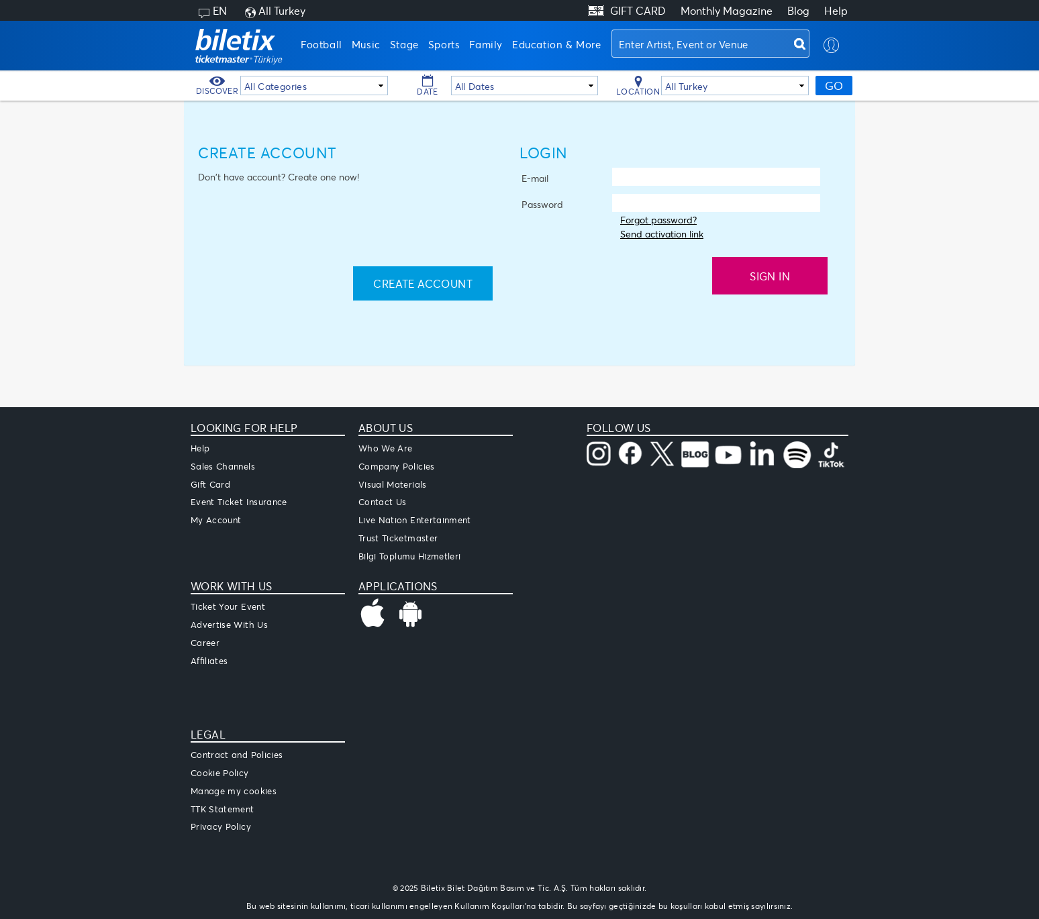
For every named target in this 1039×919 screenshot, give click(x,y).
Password (542, 204)
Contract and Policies (237, 755)
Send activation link (661, 233)
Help (836, 10)
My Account (216, 520)
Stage (404, 44)
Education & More (556, 44)
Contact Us (382, 502)
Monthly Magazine (727, 10)
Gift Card (210, 484)
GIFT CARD (638, 10)
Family (486, 44)
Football (321, 44)
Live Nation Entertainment (414, 520)
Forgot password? (658, 219)
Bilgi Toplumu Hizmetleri (409, 556)
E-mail (535, 178)
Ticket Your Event (228, 606)
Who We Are (385, 448)
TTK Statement (222, 809)
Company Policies (396, 466)
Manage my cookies (234, 791)
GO (834, 85)
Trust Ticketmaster (398, 538)
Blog (798, 10)
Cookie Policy (220, 773)
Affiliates (209, 661)
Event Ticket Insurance (239, 502)
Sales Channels (223, 466)
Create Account (423, 283)
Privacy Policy (221, 826)
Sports (444, 44)
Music (366, 44)
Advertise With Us (229, 624)
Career (205, 643)
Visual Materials (392, 484)
